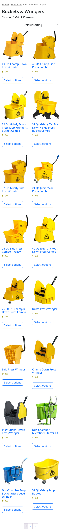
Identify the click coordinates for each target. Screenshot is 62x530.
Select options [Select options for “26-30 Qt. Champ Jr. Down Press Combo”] (12, 325)
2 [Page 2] (30, 526)
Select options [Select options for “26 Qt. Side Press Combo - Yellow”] (12, 264)
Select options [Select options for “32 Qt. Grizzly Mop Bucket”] (42, 506)
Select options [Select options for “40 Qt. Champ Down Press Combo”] (12, 80)
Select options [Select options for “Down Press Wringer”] (42, 322)
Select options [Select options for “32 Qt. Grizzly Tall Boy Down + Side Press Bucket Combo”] (42, 144)
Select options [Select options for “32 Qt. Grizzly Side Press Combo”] (12, 204)
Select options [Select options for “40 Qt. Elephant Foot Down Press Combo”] (42, 264)
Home (5, 4)
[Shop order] (41, 25)
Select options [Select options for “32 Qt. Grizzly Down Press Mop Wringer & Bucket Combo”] (12, 144)
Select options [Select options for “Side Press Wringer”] (12, 382)
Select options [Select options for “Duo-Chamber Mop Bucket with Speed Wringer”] (12, 509)
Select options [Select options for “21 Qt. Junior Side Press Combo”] (42, 204)
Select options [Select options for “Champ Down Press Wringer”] (42, 385)
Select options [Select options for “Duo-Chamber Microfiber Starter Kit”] (42, 446)
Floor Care (16, 4)
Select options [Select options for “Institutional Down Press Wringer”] (12, 446)
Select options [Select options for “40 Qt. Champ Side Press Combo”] (42, 80)
